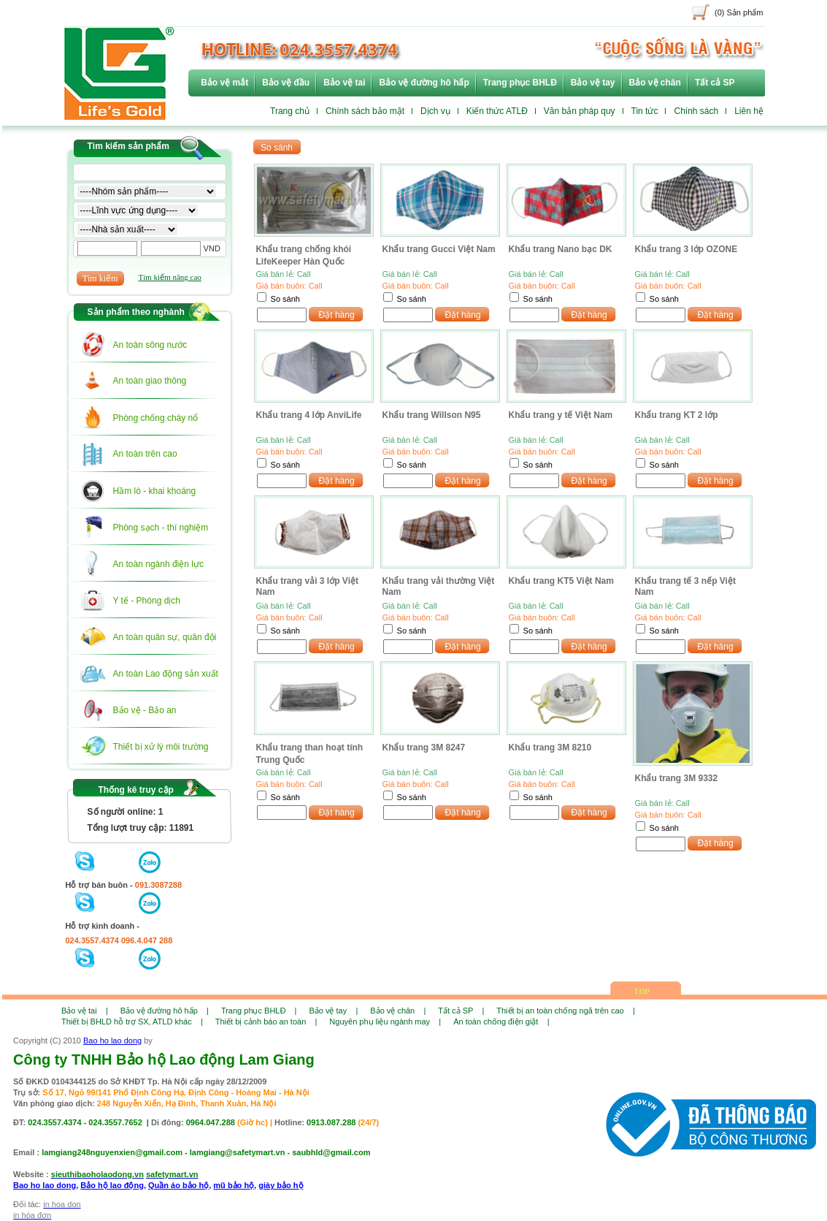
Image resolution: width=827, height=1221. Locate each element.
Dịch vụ (435, 111)
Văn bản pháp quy (579, 111)
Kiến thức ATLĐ (497, 111)
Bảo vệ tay (593, 82)
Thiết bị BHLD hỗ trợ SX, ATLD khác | (132, 1021)
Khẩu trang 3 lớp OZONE (686, 249)
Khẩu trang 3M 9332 (676, 778)
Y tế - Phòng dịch (147, 601)
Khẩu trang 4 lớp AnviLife (309, 415)
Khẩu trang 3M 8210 (550, 747)
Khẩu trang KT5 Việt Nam (561, 581)
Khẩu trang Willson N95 (431, 415)
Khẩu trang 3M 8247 (424, 747)
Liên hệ (748, 111)
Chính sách (696, 111)
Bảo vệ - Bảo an (145, 710)
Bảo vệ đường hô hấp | (164, 1010)
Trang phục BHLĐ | (259, 1010)
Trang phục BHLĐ (520, 82)
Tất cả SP (715, 82)
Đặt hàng (337, 315)
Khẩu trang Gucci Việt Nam (439, 249)
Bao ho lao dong (112, 1040)
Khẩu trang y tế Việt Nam (561, 415)
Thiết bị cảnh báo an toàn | (266, 1021)
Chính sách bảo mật (365, 111)
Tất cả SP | (461, 1010)
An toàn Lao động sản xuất (165, 674)
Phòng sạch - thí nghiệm (161, 527)
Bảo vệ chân (655, 82)
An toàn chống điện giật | (501, 1021)
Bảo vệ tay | (333, 1010)
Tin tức (644, 111)
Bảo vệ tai (344, 82)
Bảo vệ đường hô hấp (424, 82)
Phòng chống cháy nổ (156, 418)
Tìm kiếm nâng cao (170, 277)
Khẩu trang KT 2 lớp (676, 415)
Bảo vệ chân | (398, 1010)
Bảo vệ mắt (224, 82)
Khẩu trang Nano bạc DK (560, 249)
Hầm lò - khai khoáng (154, 491)
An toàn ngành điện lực (158, 564)
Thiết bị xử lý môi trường (161, 747)
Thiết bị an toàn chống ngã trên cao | (565, 1010)
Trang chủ (289, 111)
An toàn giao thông (150, 381)
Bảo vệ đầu (285, 82)
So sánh (285, 298)
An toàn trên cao (145, 454)
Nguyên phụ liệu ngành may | (385, 1021)
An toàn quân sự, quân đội (165, 637)
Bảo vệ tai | (84, 1010)
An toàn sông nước (150, 345)
